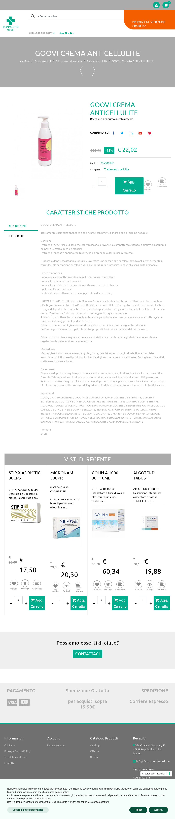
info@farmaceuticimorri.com (153, 761)
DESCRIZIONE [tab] (17, 225)
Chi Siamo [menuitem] (10, 745)
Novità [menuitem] (94, 757)
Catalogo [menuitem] (95, 745)
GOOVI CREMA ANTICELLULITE (133, 61)
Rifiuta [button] (138, 809)
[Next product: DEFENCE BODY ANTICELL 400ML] (94, 70)
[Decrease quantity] (94, 185)
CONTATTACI (87, 653)
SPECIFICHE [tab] (16, 236)
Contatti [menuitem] (9, 762)
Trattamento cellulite (97, 61)
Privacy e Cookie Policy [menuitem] (17, 751)
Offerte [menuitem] (94, 751)
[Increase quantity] (109, 185)
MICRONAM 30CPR (61, 475)
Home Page (24, 61)
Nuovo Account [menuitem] (56, 745)
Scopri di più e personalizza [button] (28, 809)
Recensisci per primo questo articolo (111, 118)
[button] (32, 16)
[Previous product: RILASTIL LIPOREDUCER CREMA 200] (81, 70)
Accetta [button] (158, 809)
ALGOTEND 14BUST (144, 475)
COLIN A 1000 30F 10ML (105, 475)
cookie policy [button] (61, 792)
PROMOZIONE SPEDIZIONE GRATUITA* (148, 23)
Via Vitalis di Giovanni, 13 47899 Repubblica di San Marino (149, 749)
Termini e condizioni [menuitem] (15, 757)
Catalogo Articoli (42, 61)
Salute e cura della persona (69, 61)
